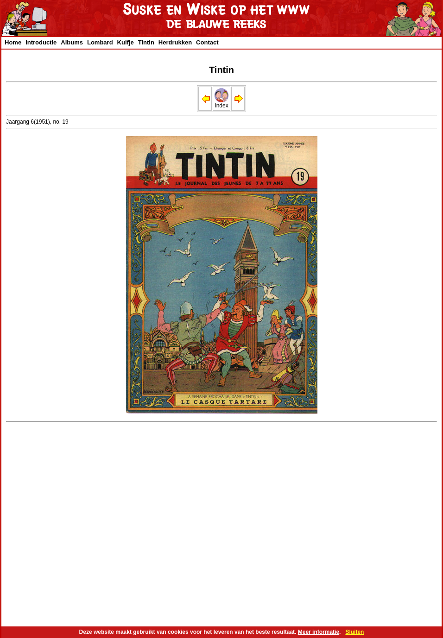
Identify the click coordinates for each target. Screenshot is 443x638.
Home (13, 42)
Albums (72, 42)
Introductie (41, 42)
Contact (207, 42)
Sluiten (354, 632)
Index (221, 103)
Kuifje (125, 42)
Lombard (100, 42)
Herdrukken (175, 42)
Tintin (146, 42)
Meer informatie (318, 632)
